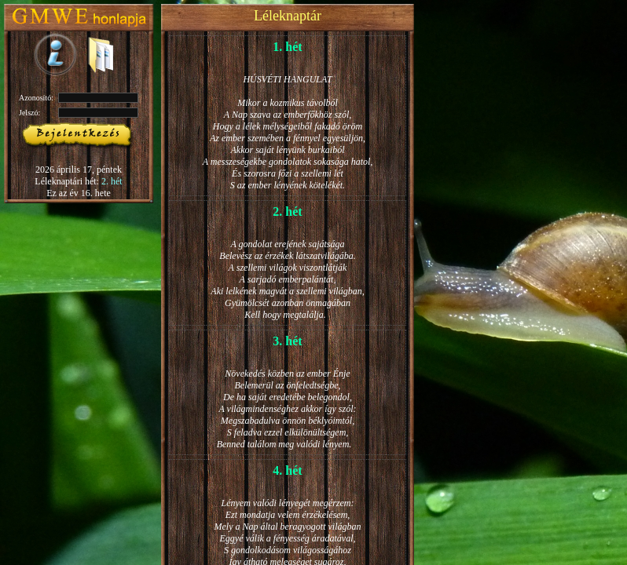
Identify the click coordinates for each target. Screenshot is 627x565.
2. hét (112, 181)
